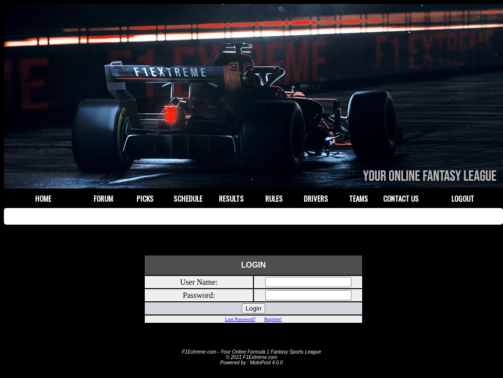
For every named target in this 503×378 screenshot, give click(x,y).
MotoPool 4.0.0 (266, 362)
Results (231, 198)
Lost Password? (240, 319)
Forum (103, 198)
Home (43, 198)
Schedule (188, 198)
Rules (274, 198)
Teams (358, 198)
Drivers (316, 198)
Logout (462, 198)
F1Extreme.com (199, 352)
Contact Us (401, 198)
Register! (273, 319)
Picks (145, 198)
